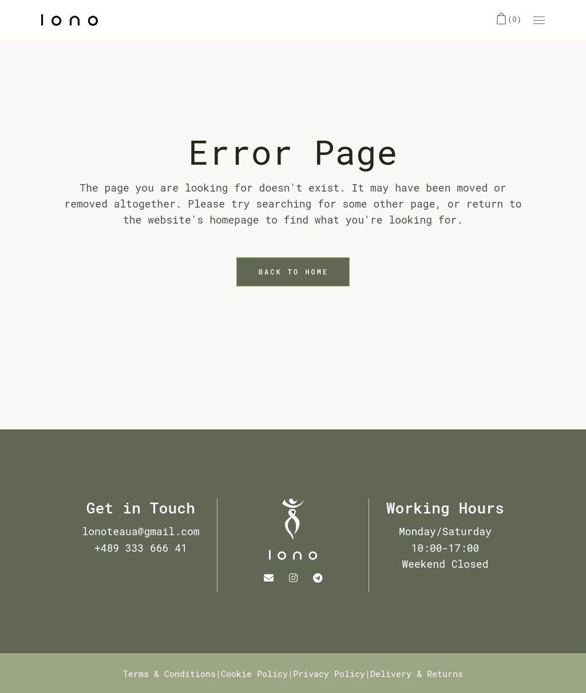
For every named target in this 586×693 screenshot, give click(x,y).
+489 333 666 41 (140, 548)
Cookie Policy (254, 673)
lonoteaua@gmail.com (140, 531)
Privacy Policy (329, 673)
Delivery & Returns (416, 673)
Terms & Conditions (169, 673)
